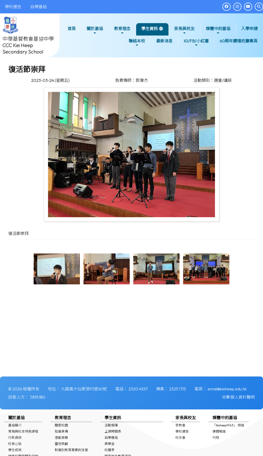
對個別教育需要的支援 (71, 450)
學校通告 (182, 431)
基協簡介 (15, 425)
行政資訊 (15, 437)
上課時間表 (113, 431)
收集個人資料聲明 (238, 397)
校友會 (180, 437)
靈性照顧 (61, 444)
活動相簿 (111, 425)
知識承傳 (61, 431)
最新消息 (164, 40)
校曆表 (110, 450)
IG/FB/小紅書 (196, 42)
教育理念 (122, 30)
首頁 (72, 28)
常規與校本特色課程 (23, 431)
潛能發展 (61, 437)
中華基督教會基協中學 (28, 39)
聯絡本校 (137, 42)
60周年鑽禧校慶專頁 (239, 40)
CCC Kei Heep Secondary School (23, 48)
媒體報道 (219, 431)
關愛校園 (61, 425)
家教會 (180, 425)
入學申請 (249, 28)
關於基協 (95, 30)
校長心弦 (15, 444)
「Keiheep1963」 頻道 (228, 425)
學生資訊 (149, 30)
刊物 (215, 437)
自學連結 (111, 437)
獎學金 (110, 444)
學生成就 (15, 450)
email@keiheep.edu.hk (227, 388)
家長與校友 (184, 30)
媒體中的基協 (218, 30)
